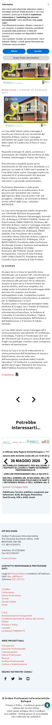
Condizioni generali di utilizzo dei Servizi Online (29, 706)
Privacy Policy (17, 573)
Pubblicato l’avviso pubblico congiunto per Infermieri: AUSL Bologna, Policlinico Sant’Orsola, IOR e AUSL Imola (26, 494)
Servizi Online (9, 601)
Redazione (9, 89)
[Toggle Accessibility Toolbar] (47, 705)
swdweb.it (35, 716)
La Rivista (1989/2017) (13, 630)
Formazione (8, 645)
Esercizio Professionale (14, 648)
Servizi (5, 598)
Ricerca (5, 658)
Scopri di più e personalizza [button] (26, 58)
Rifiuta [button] (14, 51)
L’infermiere (8, 592)
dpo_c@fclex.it (15, 576)
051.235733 (18, 579)
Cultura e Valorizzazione (14, 664)
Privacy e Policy (10, 624)
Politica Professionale (13, 661)
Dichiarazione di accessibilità (33, 713)
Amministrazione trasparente (17, 615)
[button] (48, 4)
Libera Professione (11, 595)
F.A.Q (4, 612)
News (4, 604)
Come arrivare (9, 558)
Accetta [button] (37, 51)
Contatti (6, 627)
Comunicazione (9, 651)
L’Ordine (6, 589)
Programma (8, 374)
